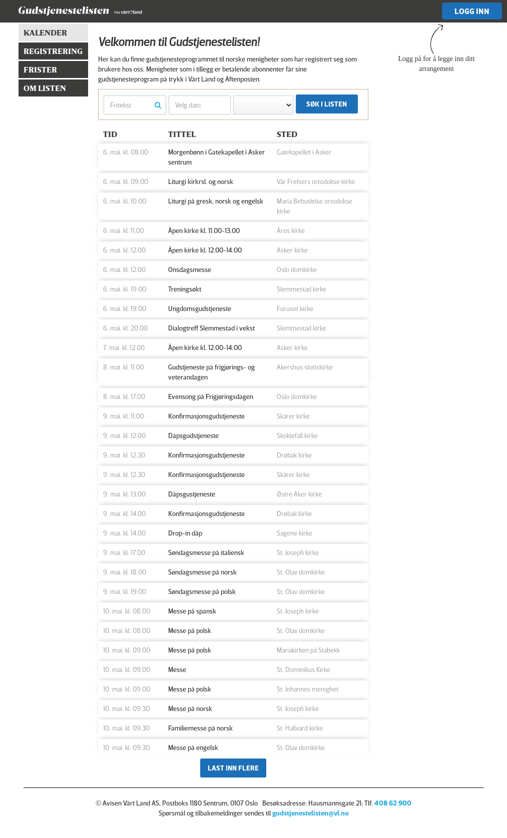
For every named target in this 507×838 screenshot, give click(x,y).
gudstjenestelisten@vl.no (310, 812)
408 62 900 (392, 802)
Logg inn (471, 11)
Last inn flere (233, 768)
